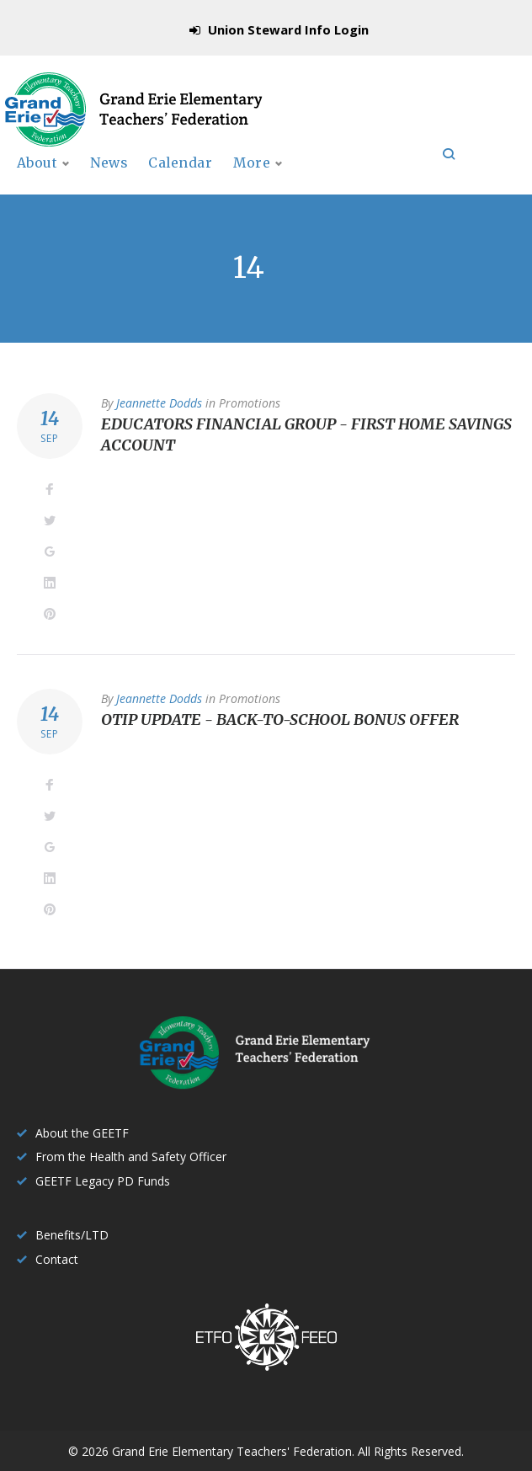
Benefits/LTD (72, 1235)
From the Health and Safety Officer (130, 1157)
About (37, 180)
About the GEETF (82, 1133)
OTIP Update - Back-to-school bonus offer (280, 738)
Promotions (249, 421)
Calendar (188, 180)
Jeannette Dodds (159, 421)
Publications (287, 180)
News (114, 180)
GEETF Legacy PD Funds (102, 1181)
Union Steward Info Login (288, 29)
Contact (56, 1259)
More (388, 180)
